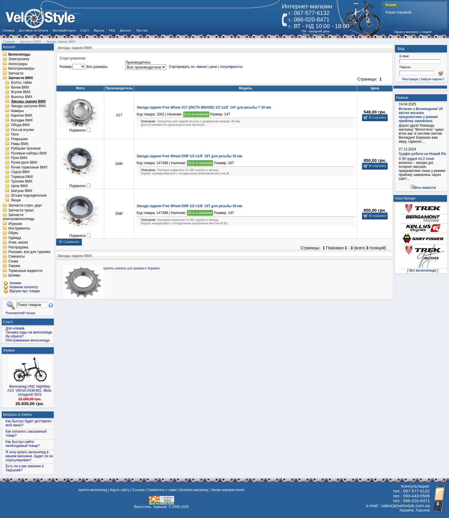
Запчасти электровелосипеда (18, 217)
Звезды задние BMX (28, 101)
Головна (8, 30)
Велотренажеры (21, 69)
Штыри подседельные (28, 196)
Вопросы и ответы (17, 415)
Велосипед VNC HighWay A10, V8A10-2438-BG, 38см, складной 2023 (29, 390)
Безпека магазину (194, 490)
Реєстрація (410, 79)
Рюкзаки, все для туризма (29, 252)
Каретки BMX (21, 116)
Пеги (15, 134)
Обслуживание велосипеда (27, 340)
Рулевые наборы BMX (29, 153)
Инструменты (19, 228)
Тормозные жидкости (25, 271)
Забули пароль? (432, 79)
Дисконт (125, 30)
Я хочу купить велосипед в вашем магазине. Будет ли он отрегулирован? (29, 456)
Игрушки (15, 224)
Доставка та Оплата (33, 30)
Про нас (142, 30)
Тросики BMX (21, 181)
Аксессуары (17, 64)
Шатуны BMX (21, 191)
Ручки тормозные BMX (29, 167)
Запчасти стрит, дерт (25, 206)
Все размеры (97, 67)
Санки (13, 261)
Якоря (16, 200)
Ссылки (138, 490)
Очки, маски (18, 243)
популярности (231, 67)
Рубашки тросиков (26, 149)
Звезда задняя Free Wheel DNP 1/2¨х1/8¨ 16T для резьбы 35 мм (189, 156)
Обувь (13, 233)
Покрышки (19, 139)
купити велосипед (92, 490)
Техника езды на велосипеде (28, 332)
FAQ (112, 30)
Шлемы (14, 276)
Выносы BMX (21, 97)
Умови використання (227, 490)
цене (213, 67)
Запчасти (15, 73)
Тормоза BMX (22, 177)
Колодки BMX (22, 120)
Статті (84, 30)
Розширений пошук (20, 313)
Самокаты (16, 257)
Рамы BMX (19, 144)
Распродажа (18, 247)
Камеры (17, 111)
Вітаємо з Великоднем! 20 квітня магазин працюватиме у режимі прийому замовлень (421, 115)
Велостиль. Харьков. (151, 507)
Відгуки (99, 30)
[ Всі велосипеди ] (422, 270)
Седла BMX (20, 172)
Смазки (14, 266)
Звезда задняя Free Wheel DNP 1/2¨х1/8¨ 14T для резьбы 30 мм (189, 206)
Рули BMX (19, 158)
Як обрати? (14, 336)
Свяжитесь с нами (162, 490)
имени (201, 67)
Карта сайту (119, 490)
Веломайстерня (64, 30)
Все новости (425, 188)
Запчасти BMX (20, 78)
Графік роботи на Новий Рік (422, 154)
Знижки (9, 350)
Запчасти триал (21, 210)
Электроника (18, 59)
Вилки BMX (20, 87)
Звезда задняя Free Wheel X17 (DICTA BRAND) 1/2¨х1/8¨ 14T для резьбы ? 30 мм (204, 107)
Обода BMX (20, 125)
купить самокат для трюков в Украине (131, 268)
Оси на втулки (22, 130)
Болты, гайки (21, 83)
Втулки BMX (20, 92)
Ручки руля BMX (24, 163)
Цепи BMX (19, 186)
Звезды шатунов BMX (28, 106)
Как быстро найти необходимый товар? (22, 444)
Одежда (14, 238)
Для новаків (14, 328)
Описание (148, 121)
